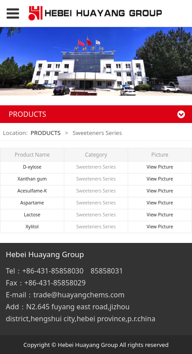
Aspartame (32, 203)
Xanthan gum (32, 179)
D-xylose (32, 167)
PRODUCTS (46, 133)
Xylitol (32, 226)
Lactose (32, 215)
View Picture (160, 167)
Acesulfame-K (32, 191)
